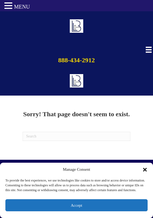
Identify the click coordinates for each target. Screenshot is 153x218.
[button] (145, 169)
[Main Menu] (148, 49)
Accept (76, 205)
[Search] (76, 136)
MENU (22, 7)
